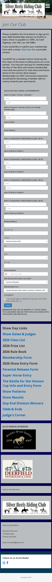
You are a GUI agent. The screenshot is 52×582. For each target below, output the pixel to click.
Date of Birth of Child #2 (13, 172)
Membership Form (17, 357)
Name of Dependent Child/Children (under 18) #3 (23, 180)
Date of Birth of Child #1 (13, 151)
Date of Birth (9, 122)
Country (6, 238)
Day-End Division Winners (23, 403)
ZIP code (7, 262)
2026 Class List (14, 340)
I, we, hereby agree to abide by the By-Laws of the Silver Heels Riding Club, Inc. (25, 300)
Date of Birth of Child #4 (13, 213)
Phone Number (10, 270)
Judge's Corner (14, 415)
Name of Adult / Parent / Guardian (18, 95)
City (5, 246)
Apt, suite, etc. (8, 230)
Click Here (26, 49)
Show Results (13, 397)
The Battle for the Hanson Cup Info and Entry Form (23, 383)
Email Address (10, 130)
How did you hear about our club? (18, 278)
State (6, 254)
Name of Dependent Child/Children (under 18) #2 (23, 159)
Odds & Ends (13, 409)
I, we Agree (9, 295)
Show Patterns (14, 391)
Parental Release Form (21, 369)
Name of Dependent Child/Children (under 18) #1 (23, 138)
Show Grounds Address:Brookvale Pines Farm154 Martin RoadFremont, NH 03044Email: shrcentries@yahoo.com (13, 534)
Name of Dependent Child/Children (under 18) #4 (23, 201)
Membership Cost (11, 287)
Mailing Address (10, 221)
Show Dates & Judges (19, 334)
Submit (7, 305)
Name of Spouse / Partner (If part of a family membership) (22, 108)
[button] (48, 4)
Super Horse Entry (17, 375)
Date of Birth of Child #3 (13, 192)
